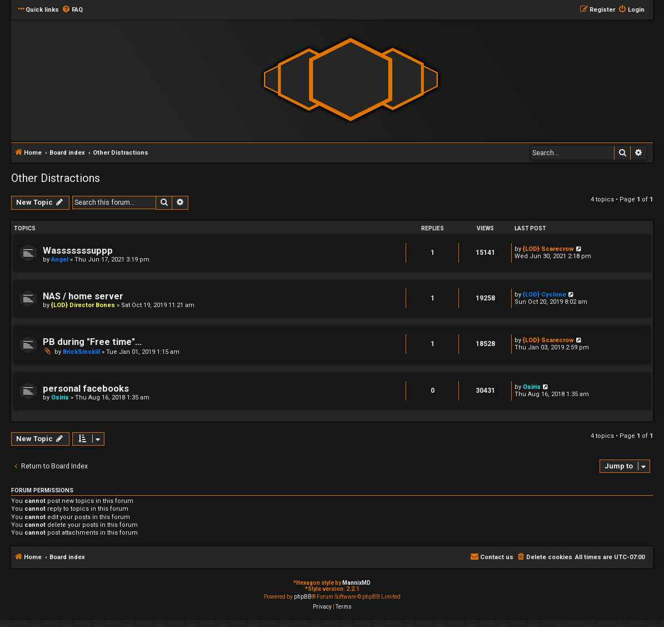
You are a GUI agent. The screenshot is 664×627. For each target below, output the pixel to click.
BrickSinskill (81, 352)
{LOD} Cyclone (544, 294)
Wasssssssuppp (78, 250)
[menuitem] (72, 10)
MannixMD (356, 583)
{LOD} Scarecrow (548, 249)
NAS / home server (83, 296)
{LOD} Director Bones (83, 305)
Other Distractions (55, 178)
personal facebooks (86, 388)
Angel (59, 259)
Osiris (60, 397)
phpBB (303, 597)
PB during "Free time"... (92, 342)
